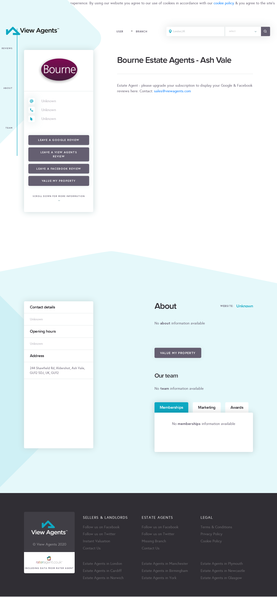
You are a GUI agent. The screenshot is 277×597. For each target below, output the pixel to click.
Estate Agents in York (159, 578)
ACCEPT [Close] (8, 18)
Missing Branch (154, 541)
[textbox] (243, 30)
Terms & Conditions (216, 527)
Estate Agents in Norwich (103, 578)
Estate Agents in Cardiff (102, 571)
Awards (236, 407)
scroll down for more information (59, 196)
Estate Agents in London (102, 564)
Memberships (171, 407)
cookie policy (224, 3)
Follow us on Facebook (101, 527)
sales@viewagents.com (172, 91)
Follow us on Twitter (99, 534)
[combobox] (243, 31)
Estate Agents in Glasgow (221, 578)
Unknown (48, 101)
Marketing (206, 407)
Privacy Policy (211, 534)
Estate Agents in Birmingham (165, 571)
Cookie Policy (211, 541)
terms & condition (14, 8)
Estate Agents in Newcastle (223, 571)
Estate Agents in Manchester (165, 564)
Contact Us (92, 548)
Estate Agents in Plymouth (222, 564)
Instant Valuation (96, 541)
